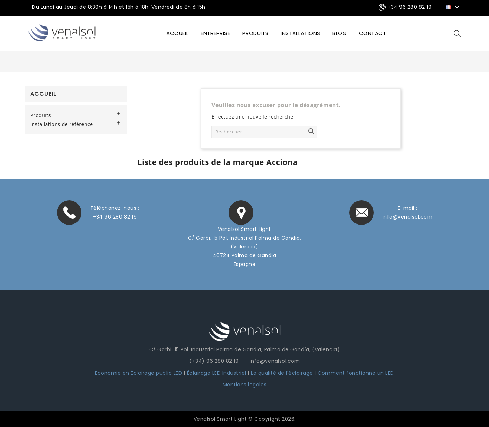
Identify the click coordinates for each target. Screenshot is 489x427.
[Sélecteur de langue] (454, 6)
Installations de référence (61, 124)
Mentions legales (245, 384)
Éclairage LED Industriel (217, 372)
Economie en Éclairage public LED (138, 372)
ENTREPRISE (215, 33)
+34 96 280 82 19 (115, 216)
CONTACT (372, 33)
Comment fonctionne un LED (356, 372)
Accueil (43, 94)
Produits (255, 33)
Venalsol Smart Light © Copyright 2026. (245, 418)
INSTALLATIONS (300, 33)
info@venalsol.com (408, 216)
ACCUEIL (177, 33)
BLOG (339, 33)
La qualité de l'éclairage (282, 372)
